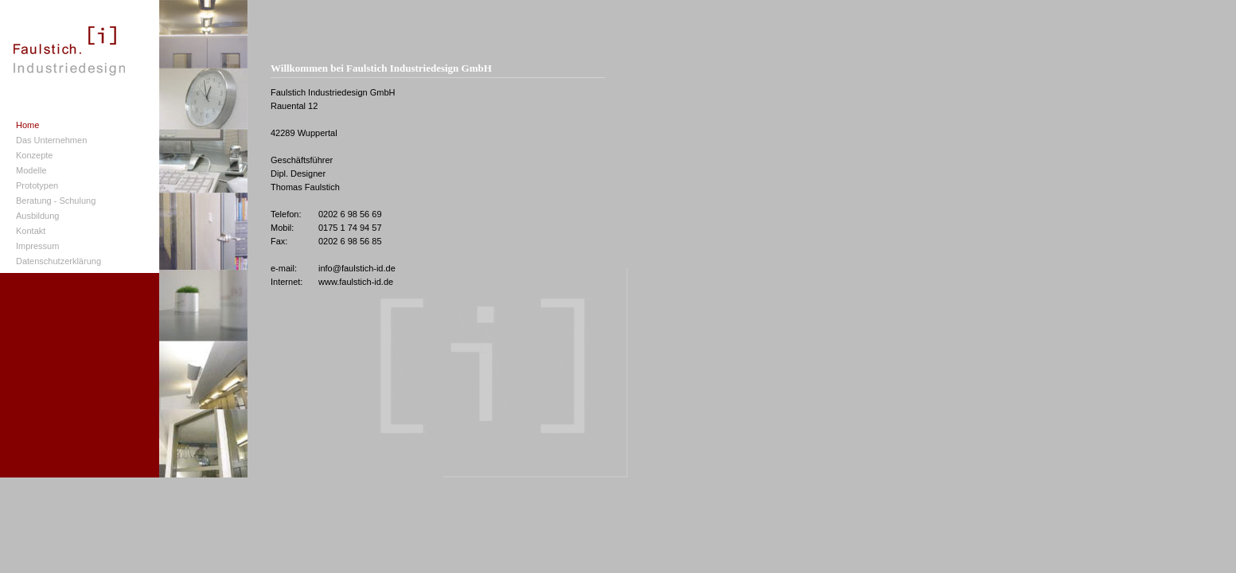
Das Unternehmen (51, 140)
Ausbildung (37, 215)
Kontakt (30, 231)
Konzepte (34, 155)
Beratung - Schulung (56, 200)
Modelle (31, 170)
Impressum (37, 246)
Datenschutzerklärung (58, 261)
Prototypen (37, 185)
